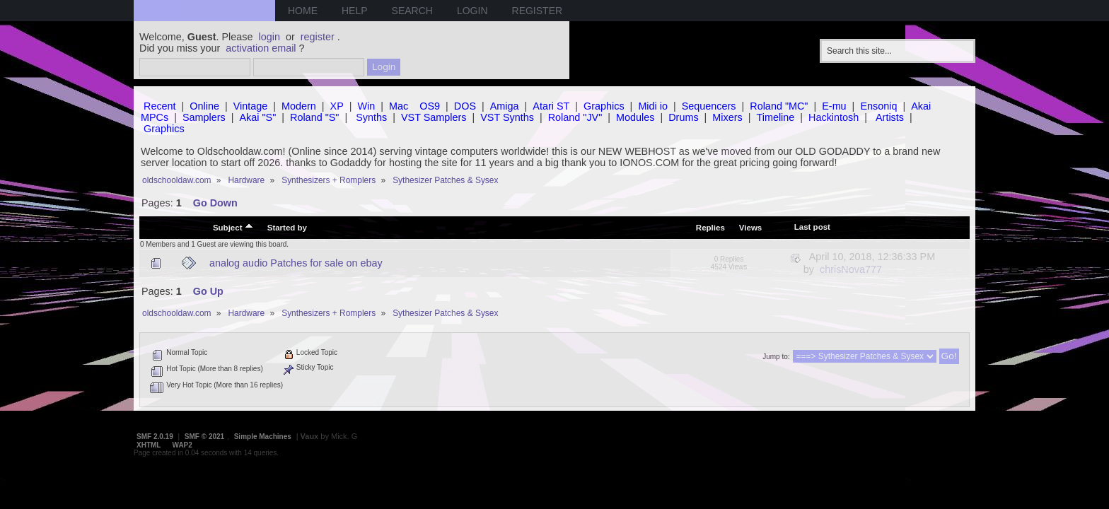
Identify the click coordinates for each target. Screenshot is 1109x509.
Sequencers (709, 106)
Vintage (250, 106)
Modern (298, 106)
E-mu (834, 106)
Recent (160, 106)
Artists (890, 117)
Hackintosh (833, 117)
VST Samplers (434, 117)
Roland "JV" (575, 117)
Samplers (204, 117)
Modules (635, 117)
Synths (371, 117)
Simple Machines (262, 436)
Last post (812, 227)
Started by (287, 227)
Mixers (727, 117)
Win (367, 106)
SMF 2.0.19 (155, 436)
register (318, 36)
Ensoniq (878, 106)
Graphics (604, 106)
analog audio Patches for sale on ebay (296, 263)
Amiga (504, 106)
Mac (398, 106)
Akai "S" (257, 117)
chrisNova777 (851, 269)
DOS (465, 106)
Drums (683, 117)
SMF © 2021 (204, 436)
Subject (233, 227)
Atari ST (551, 106)
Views (750, 227)
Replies (710, 227)
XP (337, 106)
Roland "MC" (779, 106)
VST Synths (507, 117)
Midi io (653, 106)
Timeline (775, 117)
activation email (261, 48)
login (269, 36)
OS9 (429, 106)
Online (204, 106)
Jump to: (775, 357)
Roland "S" (314, 117)
